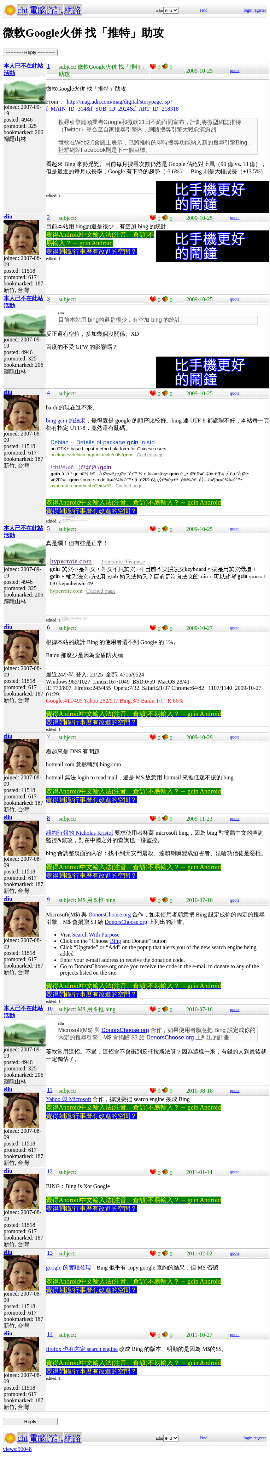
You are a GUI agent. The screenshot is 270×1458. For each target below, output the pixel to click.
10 (50, 1009)
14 (50, 1334)
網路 (72, 10)
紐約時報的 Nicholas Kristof (79, 833)
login (247, 10)
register (259, 10)
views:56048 (17, 1449)
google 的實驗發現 (68, 1268)
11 (49, 1090)
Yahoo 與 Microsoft (68, 1099)
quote (235, 70)
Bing (115, 941)
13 (50, 1253)
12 (50, 1171)
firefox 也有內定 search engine (82, 1349)
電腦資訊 (46, 10)
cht (22, 10)
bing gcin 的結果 (66, 421)
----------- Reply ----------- (30, 52)
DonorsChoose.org (109, 915)
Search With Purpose (95, 935)
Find (203, 10)
